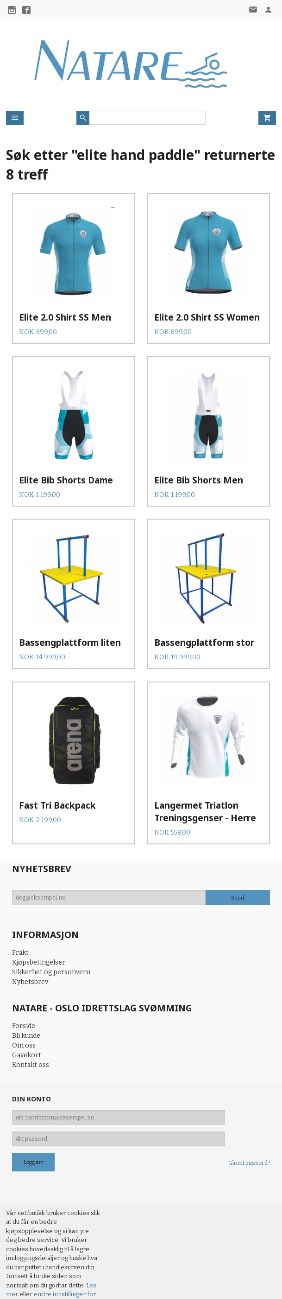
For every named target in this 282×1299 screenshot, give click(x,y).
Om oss (24, 992)
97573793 (21, 1276)
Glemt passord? (249, 1109)
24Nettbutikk (59, 1284)
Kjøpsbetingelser (38, 909)
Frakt (20, 899)
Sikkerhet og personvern (51, 919)
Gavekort (26, 1002)
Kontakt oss (30, 1012)
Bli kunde (26, 982)
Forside (23, 973)
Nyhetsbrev (30, 928)
